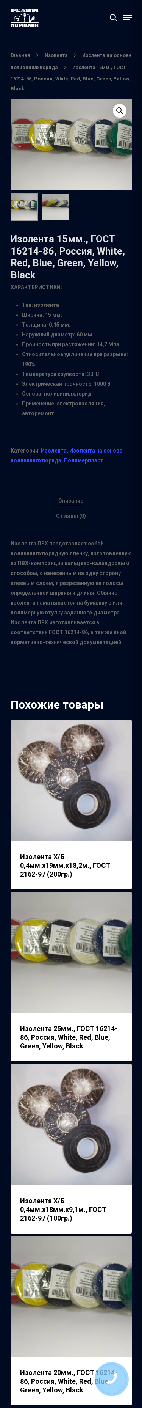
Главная (20, 55)
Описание (70, 501)
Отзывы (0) (71, 516)
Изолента (56, 55)
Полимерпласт (83, 460)
